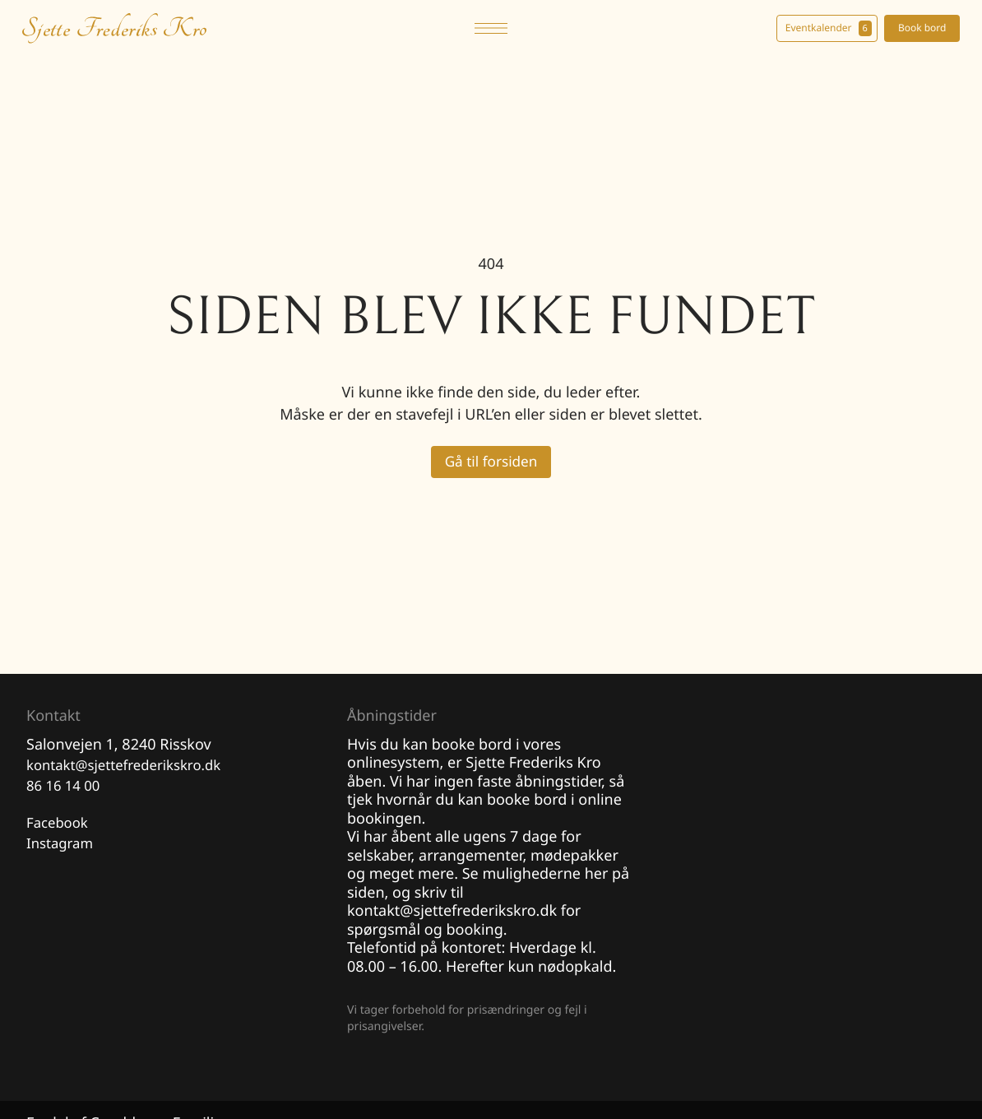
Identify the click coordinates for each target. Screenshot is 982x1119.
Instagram (62, 849)
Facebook (59, 827)
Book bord (917, 28)
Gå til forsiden (491, 462)
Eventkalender (824, 28)
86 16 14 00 (65, 789)
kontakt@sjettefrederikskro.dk (131, 767)
